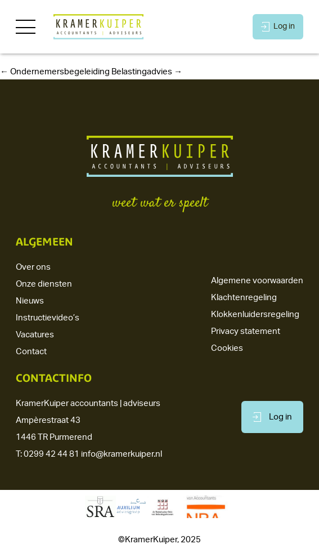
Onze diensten (44, 284)
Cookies (227, 348)
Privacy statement (245, 331)
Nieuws (30, 301)
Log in (278, 27)
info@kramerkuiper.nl (121, 454)
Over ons (33, 267)
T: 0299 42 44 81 (47, 454)
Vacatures (35, 335)
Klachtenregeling (244, 297)
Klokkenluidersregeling (255, 314)
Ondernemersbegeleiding (55, 72)
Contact (31, 351)
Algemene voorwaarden (257, 280)
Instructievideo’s (47, 318)
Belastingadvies (146, 72)
